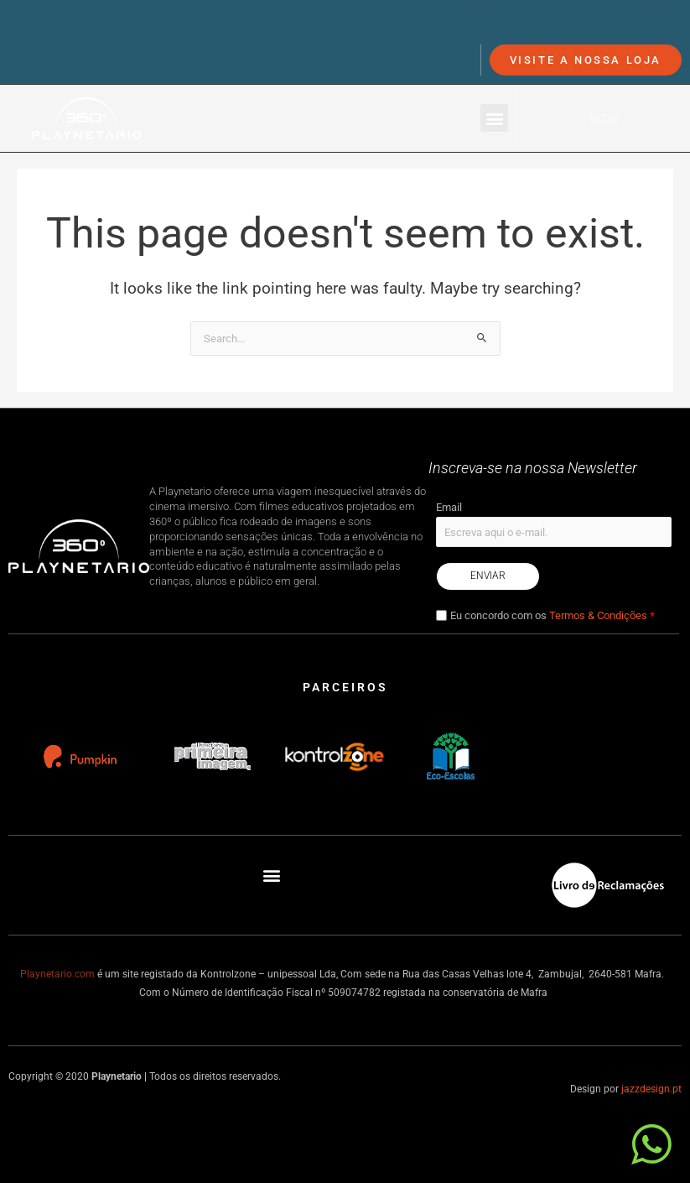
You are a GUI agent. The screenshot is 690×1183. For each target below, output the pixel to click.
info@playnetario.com (562, 26)
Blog (604, 118)
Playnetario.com (57, 974)
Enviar (488, 575)
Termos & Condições (598, 615)
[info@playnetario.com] (482, 26)
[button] (494, 118)
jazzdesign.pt (651, 1089)
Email (449, 507)
